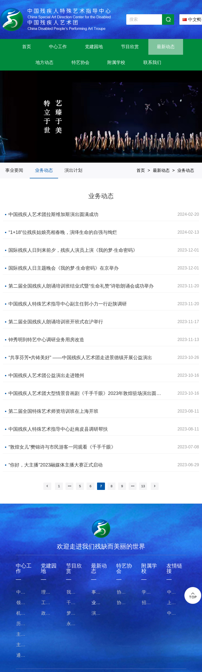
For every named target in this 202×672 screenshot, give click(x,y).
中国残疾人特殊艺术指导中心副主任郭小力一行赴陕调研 (67, 304)
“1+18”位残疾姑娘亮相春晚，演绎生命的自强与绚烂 (62, 232)
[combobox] (190, 19)
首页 (141, 170)
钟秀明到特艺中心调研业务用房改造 (46, 339)
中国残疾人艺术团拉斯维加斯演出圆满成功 (53, 214)
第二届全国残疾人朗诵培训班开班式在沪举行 (55, 321)
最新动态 (161, 170)
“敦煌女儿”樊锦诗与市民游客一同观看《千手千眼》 (62, 447)
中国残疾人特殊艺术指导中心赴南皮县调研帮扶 (58, 429)
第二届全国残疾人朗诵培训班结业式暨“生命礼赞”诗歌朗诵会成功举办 (81, 286)
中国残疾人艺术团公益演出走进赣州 (46, 375)
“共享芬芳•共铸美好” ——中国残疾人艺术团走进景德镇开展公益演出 (80, 357)
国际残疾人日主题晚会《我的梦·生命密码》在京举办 (63, 268)
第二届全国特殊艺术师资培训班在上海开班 (53, 411)
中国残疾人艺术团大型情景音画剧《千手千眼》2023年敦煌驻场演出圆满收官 (85, 393)
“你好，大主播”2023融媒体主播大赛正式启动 (55, 465)
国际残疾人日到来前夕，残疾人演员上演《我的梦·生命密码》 (73, 250)
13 (143, 486)
